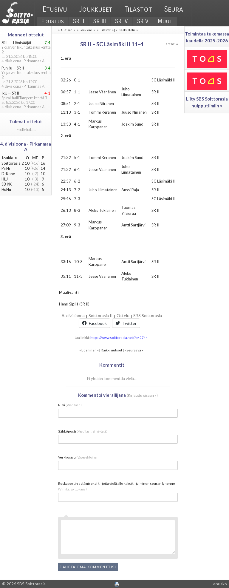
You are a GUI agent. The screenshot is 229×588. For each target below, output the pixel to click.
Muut (165, 21)
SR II (78, 21)
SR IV (121, 21)
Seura (173, 9)
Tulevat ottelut (25, 121)
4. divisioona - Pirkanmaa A (25, 146)
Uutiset (66, 30)
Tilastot (138, 9)
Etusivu (55, 9)
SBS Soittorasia (147, 315)
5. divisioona (73, 315)
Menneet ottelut (26, 34)
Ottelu (123, 315)
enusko (220, 583)
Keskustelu (127, 30)
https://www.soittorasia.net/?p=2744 (119, 337)
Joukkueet (95, 9)
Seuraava (133, 350)
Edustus (52, 21)
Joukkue (86, 30)
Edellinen (89, 350)
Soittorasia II (101, 315)
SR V (142, 21)
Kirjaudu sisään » (142, 395)
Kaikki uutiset (112, 350)
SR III (99, 21)
